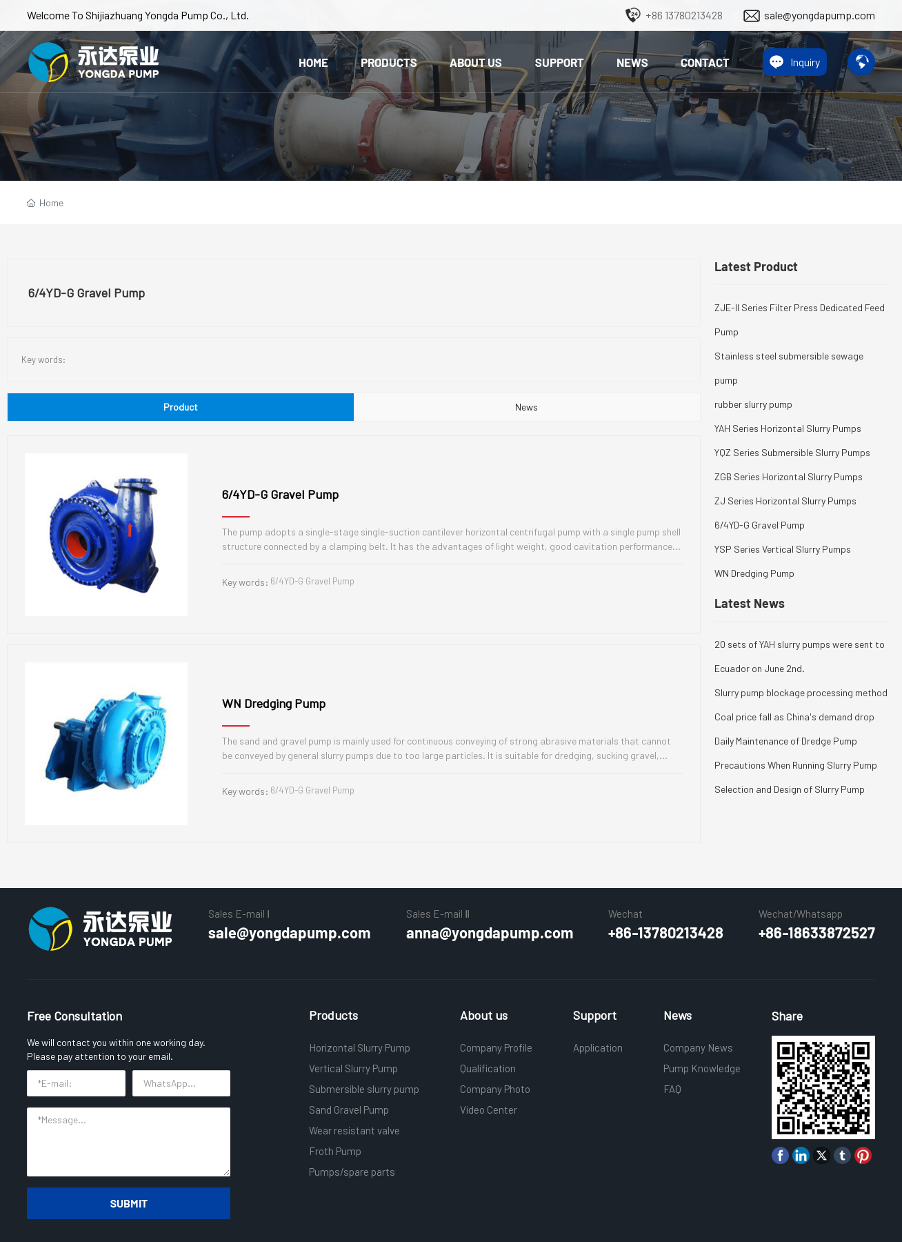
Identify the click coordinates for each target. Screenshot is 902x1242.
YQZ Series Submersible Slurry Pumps (792, 452)
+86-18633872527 (817, 932)
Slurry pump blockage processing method (801, 692)
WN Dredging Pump (273, 703)
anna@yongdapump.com (490, 932)
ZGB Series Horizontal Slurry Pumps (788, 476)
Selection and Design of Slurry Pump (789, 789)
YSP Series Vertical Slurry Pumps (782, 549)
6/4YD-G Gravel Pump (280, 494)
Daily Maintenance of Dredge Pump (785, 741)
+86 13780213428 (684, 14)
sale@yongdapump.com (819, 14)
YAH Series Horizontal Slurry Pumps (787, 428)
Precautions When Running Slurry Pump (795, 765)
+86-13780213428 (665, 932)
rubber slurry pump (753, 404)
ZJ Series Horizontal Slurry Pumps (785, 500)
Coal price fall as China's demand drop (794, 716)
